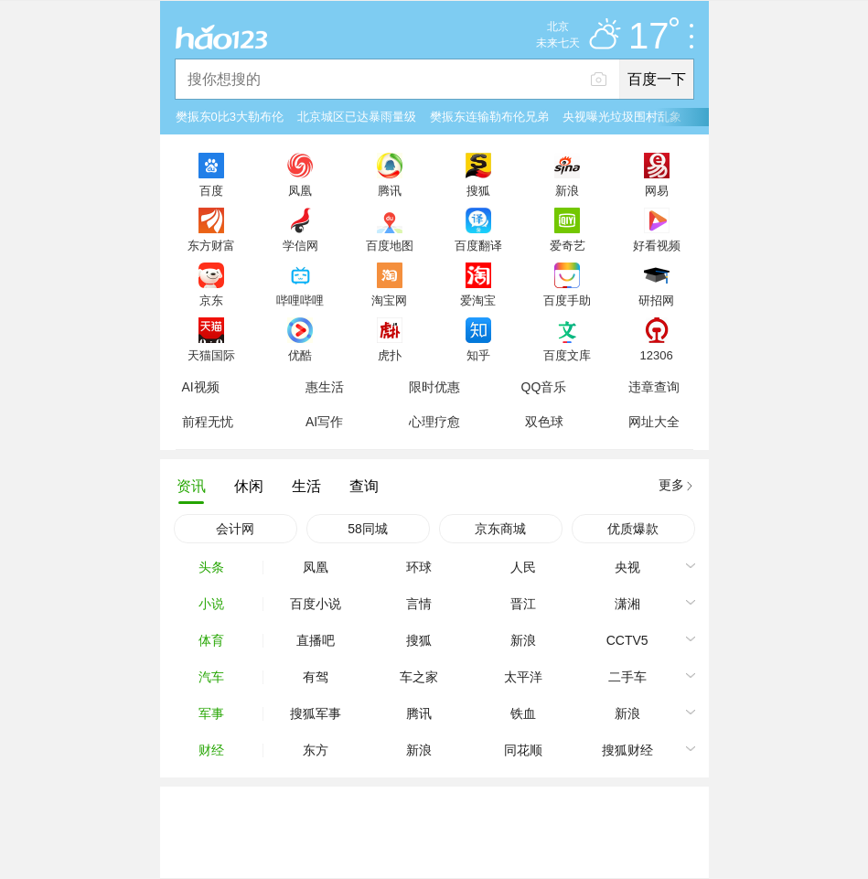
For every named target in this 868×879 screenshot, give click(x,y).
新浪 (567, 190)
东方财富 (211, 245)
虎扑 (390, 354)
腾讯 (390, 190)
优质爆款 (633, 528)
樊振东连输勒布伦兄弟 (489, 116)
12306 (655, 354)
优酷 (300, 354)
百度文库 (567, 354)
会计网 (235, 528)
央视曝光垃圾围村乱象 (622, 116)
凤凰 (300, 190)
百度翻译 (478, 245)
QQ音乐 (544, 387)
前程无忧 (207, 421)
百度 (211, 190)
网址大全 (654, 421)
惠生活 (324, 387)
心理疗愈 (434, 421)
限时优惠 (434, 387)
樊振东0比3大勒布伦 (230, 116)
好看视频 (656, 245)
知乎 (478, 354)
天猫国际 (211, 354)
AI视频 (201, 387)
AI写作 (324, 421)
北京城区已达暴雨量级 (356, 116)
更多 (671, 484)
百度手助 (567, 300)
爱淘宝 (478, 300)
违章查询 (654, 387)
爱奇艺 (567, 245)
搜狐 (478, 190)
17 (653, 36)
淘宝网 (389, 300)
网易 (657, 190)
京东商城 (500, 528)
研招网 (656, 300)
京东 (211, 300)
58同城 (368, 528)
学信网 (300, 245)
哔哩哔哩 (300, 300)
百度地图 (389, 245)
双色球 (544, 421)
